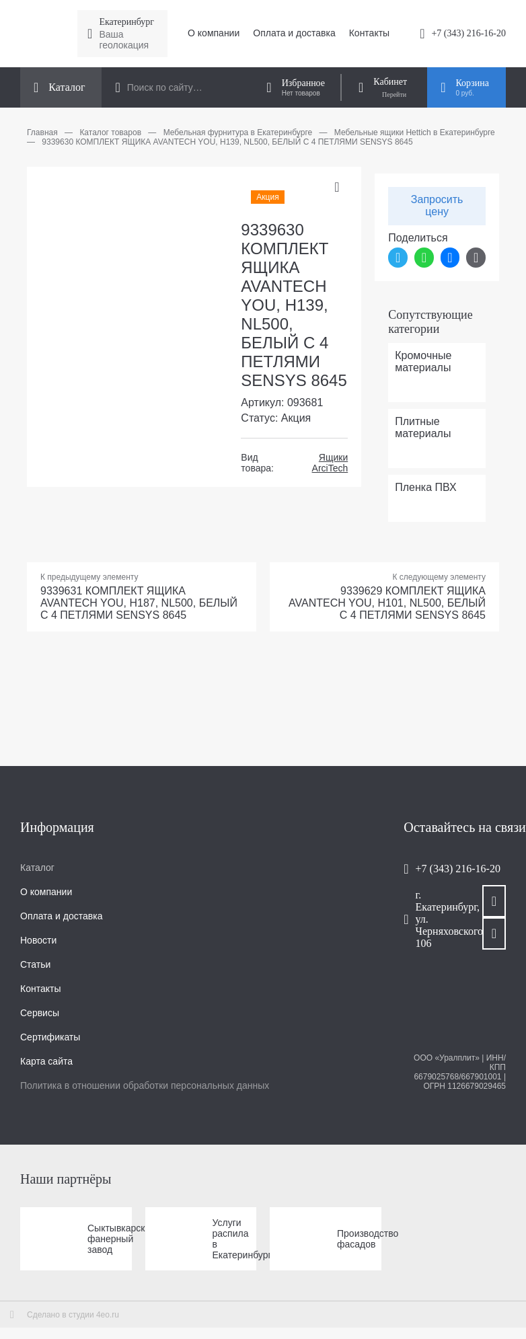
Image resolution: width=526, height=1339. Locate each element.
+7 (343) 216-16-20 (468, 33)
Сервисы (39, 1012)
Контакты (369, 33)
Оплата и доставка (294, 33)
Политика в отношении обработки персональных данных (144, 1085)
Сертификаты (50, 1037)
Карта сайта (46, 1061)
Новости (38, 940)
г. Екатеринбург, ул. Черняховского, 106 (435, 919)
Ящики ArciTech (330, 462)
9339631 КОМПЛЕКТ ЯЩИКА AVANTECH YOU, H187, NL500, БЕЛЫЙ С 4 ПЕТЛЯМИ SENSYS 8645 (138, 603)
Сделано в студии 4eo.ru (73, 1314)
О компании (213, 33)
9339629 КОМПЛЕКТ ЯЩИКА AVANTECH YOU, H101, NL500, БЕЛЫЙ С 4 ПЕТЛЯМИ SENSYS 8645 (387, 603)
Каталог (37, 867)
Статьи (35, 964)
